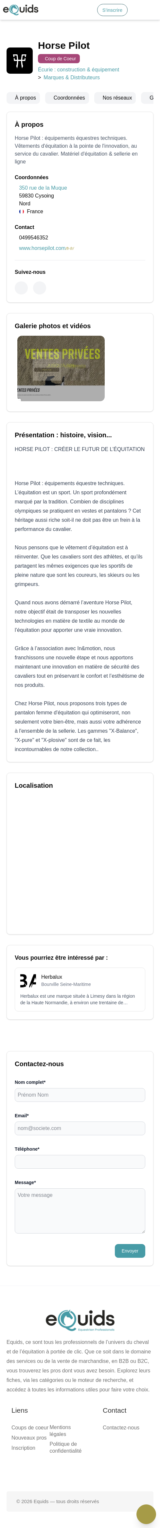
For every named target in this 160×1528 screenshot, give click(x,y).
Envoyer (13, 673)
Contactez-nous (32, 806)
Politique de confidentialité (44, 781)
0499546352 (16, 246)
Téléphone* (15, 621)
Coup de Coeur (18, 89)
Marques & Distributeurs (109, 95)
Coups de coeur (32, 752)
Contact (24, 45)
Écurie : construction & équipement (40, 95)
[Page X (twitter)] (80, 823)
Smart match (29, 33)
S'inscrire (19, 15)
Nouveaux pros (31, 758)
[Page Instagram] (101, 823)
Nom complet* (18, 596)
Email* (10, 609)
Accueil (24, 27)
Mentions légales (33, 775)
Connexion (41, 15)
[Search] (5, 17)
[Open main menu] (99, 14)
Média (22, 39)
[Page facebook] (59, 823)
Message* (13, 634)
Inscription (27, 764)
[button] (116, 13)
